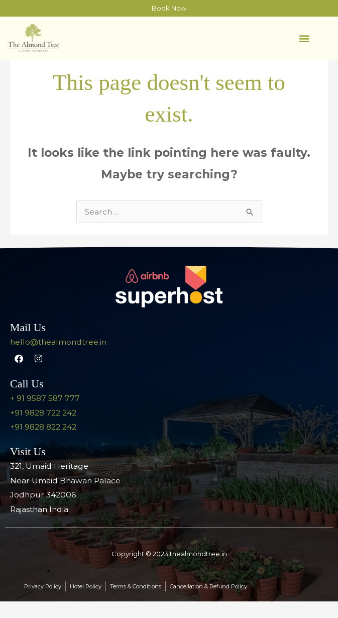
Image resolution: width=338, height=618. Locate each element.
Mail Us (28, 344)
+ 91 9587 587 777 (45, 415)
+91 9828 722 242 (43, 429)
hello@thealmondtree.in (58, 358)
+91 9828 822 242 (43, 443)
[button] (304, 38)
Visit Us (28, 468)
